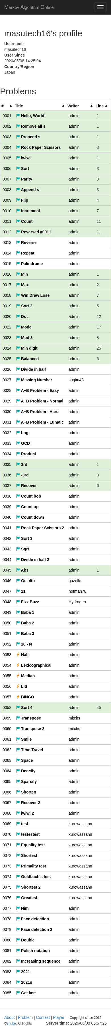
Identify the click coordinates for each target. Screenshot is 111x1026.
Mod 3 (24, 337)
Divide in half (31, 369)
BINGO (25, 697)
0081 (7, 950)
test (22, 823)
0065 (7, 781)
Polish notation (33, 950)
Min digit (26, 348)
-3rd (22, 475)
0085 (7, 993)
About (9, 1017)
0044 (7, 559)
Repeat (25, 253)
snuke (48, 1023)
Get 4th (25, 580)
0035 (7, 464)
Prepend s (28, 137)
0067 (7, 802)
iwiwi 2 (25, 813)
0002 (7, 126)
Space (24, 760)
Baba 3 (25, 633)
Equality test (30, 845)
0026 (7, 369)
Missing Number (34, 380)
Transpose (28, 718)
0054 (7, 665)
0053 (7, 654)
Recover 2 (28, 802)
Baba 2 (25, 623)
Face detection (32, 919)
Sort (22, 168)
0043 (7, 549)
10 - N (24, 644)
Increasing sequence (38, 961)
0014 (7, 253)
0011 (7, 221)
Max (22, 284)
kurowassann (80, 823)
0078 (7, 919)
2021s (24, 982)
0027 (7, 380)
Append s (27, 189)
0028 (7, 390)
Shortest (26, 855)
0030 (7, 411)
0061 (7, 739)
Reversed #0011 (33, 232)
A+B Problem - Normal (39, 401)
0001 (7, 115)
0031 (7, 422)
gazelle (75, 580)
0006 (7, 168)
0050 (7, 623)
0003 (7, 137)
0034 (7, 454)
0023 (7, 337)
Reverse (26, 242)
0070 (7, 834)
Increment (28, 211)
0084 (7, 982)
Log (22, 432)
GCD (23, 443)
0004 (7, 147)
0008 (7, 189)
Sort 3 (24, 538)
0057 (7, 697)
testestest (28, 834)
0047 (7, 591)
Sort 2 (24, 306)
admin (74, 115)
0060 (7, 728)
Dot (22, 316)
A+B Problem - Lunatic (40, 422)
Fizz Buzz (27, 602)
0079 (7, 929)
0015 (7, 263)
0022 (7, 327)
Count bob (28, 496)
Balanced (27, 358)
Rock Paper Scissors (38, 147)
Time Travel (29, 750)
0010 (7, 211)
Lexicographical (33, 665)
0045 (7, 570)
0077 (7, 908)
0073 (7, 866)
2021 (23, 971)
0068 (7, 813)
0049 (7, 612)
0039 (7, 506)
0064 (7, 771)
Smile (24, 739)
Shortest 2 (28, 887)
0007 (7, 179)
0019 (7, 306)
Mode (23, 327)
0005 (7, 158)
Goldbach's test (33, 876)
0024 (7, 348)
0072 (7, 855)
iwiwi (23, 158)
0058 (7, 707)
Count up (27, 506)
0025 (7, 358)
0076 (7, 897)
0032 (7, 432)
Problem (25, 1017)
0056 (7, 686)
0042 (7, 538)
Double (25, 940)
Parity (24, 179)
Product (26, 454)
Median (25, 676)
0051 (7, 633)
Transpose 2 (30, 728)
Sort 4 (24, 707)
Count (24, 221)
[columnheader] (7, 106)
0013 (7, 242)
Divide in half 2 (32, 559)
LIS (21, 686)
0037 (7, 485)
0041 (7, 528)
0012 (7, 232)
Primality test (31, 866)
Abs (22, 570)
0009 (7, 200)
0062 (7, 750)
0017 (7, 284)
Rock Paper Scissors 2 (40, 528)
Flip (22, 200)
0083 (7, 971)
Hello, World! (31, 115)
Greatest (26, 897)
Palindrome (29, 263)
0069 (7, 823)
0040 (7, 517)
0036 (7, 475)
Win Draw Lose (33, 295)
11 (20, 591)
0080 (7, 940)
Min (22, 274)
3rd (21, 464)
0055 (7, 676)
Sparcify (26, 781)
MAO (29, 7)
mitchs (74, 718)
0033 (7, 443)
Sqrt (22, 549)
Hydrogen (77, 602)
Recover (26, 485)
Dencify (25, 771)
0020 (7, 316)
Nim (22, 908)
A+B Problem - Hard (37, 411)
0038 (7, 496)
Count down (30, 517)
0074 (7, 876)
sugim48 (76, 380)
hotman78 (77, 591)
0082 (7, 961)
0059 (7, 718)
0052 (7, 644)
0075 (7, 887)
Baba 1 (25, 612)
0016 (7, 274)
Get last (26, 993)
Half (22, 654)
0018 (7, 295)
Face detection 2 (34, 929)
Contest (43, 1017)
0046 (7, 580)
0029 (7, 401)
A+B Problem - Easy (37, 390)
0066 (7, 792)
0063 (7, 760)
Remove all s (31, 126)
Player (58, 1017)
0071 (7, 845)
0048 (7, 602)
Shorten (26, 792)
